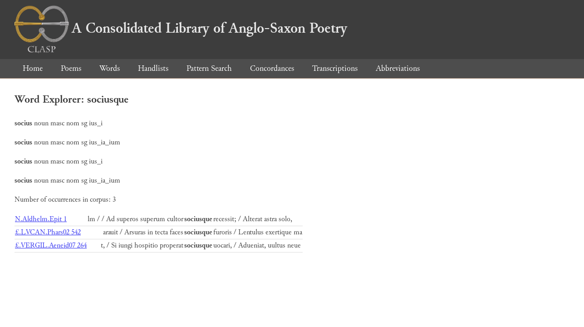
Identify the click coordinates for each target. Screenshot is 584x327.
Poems (71, 68)
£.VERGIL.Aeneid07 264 (51, 245)
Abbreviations (398, 68)
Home (33, 68)
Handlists (153, 68)
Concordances (272, 68)
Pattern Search (209, 68)
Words (109, 68)
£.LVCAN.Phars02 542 (48, 232)
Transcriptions (335, 68)
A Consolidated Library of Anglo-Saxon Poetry (181, 28)
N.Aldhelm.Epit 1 (41, 219)
